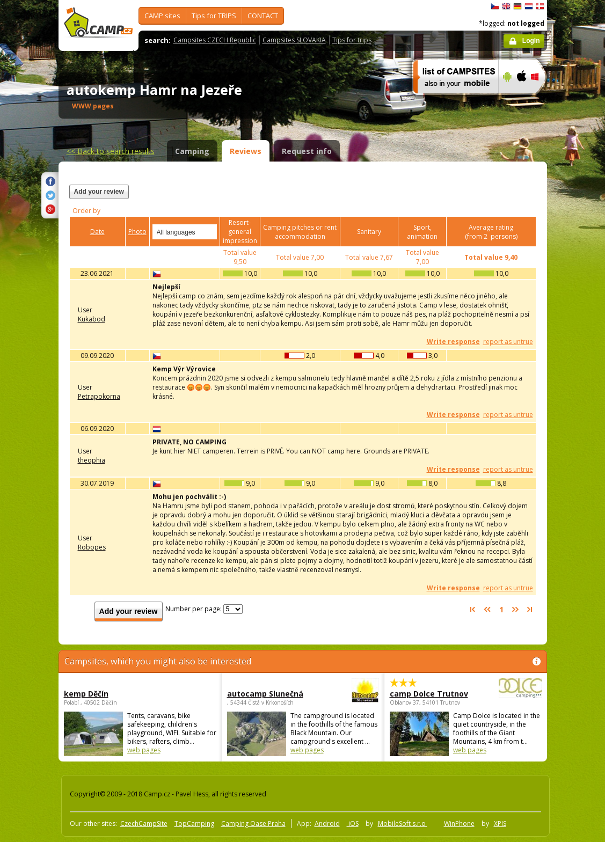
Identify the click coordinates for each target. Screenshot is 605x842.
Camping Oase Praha (253, 823)
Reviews (245, 151)
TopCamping (194, 823)
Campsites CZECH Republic (214, 40)
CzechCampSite (143, 823)
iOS (353, 823)
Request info (307, 151)
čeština (495, 6)
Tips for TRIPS (214, 15)
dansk (540, 6)
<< (111, 151)
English (506, 6)
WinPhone (459, 823)
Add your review (99, 191)
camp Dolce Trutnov (436, 694)
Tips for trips (351, 40)
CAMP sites (162, 15)
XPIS (500, 823)
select (209, 232)
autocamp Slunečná (273, 694)
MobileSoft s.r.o (402, 823)
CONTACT (262, 15)
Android (327, 823)
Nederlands (528, 6)
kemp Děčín (86, 694)
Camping (192, 151)
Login (531, 41)
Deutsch (517, 6)
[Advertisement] (403, 198)
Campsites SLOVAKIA (294, 40)
